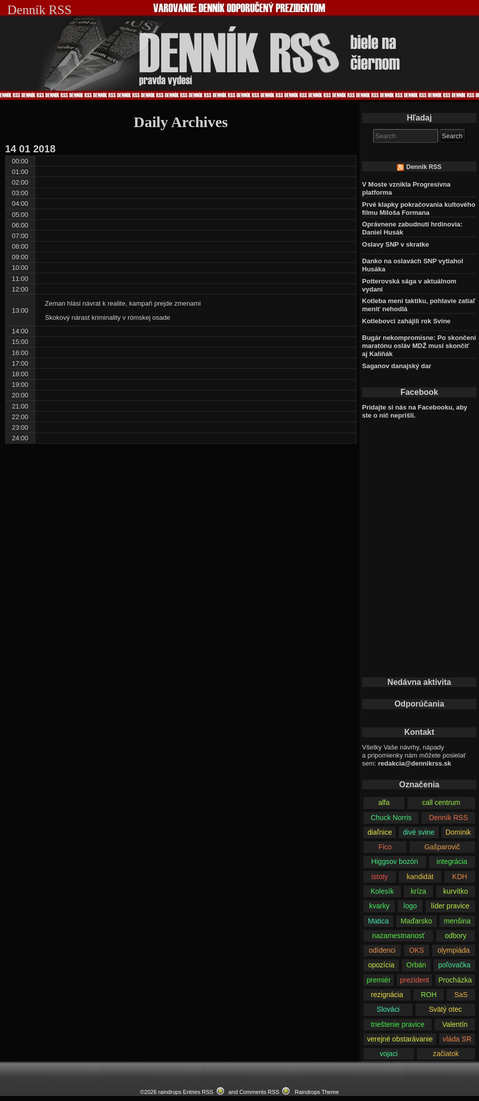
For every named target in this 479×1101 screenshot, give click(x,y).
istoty (380, 877)
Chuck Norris (391, 818)
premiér (379, 980)
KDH (459, 877)
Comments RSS (259, 1092)
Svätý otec (445, 1009)
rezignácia (387, 995)
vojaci (389, 1054)
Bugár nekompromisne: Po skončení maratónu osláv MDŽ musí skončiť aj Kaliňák (419, 346)
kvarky (379, 906)
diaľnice (380, 832)
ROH (429, 995)
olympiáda (454, 950)
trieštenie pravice (398, 1024)
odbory (455, 936)
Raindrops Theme (316, 1092)
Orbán (416, 965)
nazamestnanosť (398, 936)
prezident (414, 980)
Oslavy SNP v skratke (395, 244)
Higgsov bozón (394, 861)
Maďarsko (416, 921)
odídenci (382, 950)
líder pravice (450, 906)
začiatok (446, 1054)
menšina (457, 921)
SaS (461, 995)
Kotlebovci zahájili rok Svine (406, 321)
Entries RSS (198, 1092)
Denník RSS (424, 166)
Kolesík (382, 891)
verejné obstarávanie (400, 1039)
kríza (418, 891)
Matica (378, 921)
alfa (384, 802)
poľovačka (454, 965)
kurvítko (455, 891)
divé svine (418, 832)
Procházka (454, 980)
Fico (385, 847)
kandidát (420, 877)
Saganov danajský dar (396, 366)
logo (410, 906)
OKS (416, 950)
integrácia (452, 861)
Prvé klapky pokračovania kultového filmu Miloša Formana (418, 208)
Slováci (388, 1009)
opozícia (381, 965)
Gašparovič (442, 847)
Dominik (458, 832)
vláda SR (457, 1039)
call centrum (441, 802)
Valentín (454, 1024)
